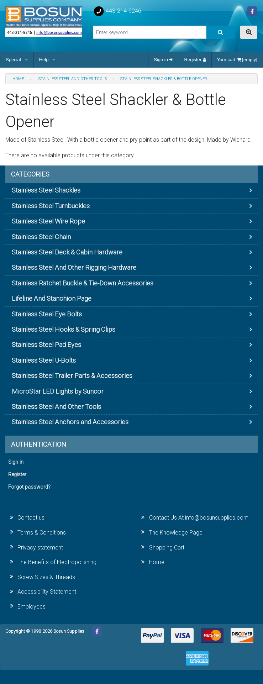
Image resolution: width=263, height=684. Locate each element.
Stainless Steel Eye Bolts (47, 314)
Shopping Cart (166, 547)
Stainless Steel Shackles (46, 190)
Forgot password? (29, 487)
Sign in (163, 59)
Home (156, 562)
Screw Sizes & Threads (46, 577)
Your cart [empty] (237, 59)
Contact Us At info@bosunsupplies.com (198, 517)
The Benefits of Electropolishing (56, 562)
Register (195, 59)
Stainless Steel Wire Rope (48, 221)
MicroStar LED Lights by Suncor (58, 391)
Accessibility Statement (46, 591)
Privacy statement (40, 547)
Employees (31, 606)
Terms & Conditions (41, 532)
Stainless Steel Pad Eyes (46, 344)
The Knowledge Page (175, 532)
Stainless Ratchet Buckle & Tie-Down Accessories (82, 283)
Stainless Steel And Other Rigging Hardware (74, 267)
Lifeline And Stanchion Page (51, 298)
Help (44, 59)
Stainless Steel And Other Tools (56, 406)
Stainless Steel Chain (41, 237)
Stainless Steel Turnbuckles (51, 206)
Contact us (30, 517)
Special (13, 59)
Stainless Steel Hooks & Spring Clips (63, 329)
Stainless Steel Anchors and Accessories (70, 422)
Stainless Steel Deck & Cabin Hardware (67, 252)
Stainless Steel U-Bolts (44, 360)
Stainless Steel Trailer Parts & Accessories (72, 375)
